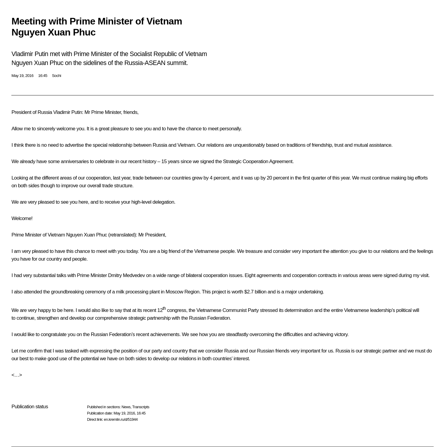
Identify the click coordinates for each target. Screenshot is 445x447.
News (125, 407)
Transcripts (140, 407)
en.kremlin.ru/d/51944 (120, 419)
